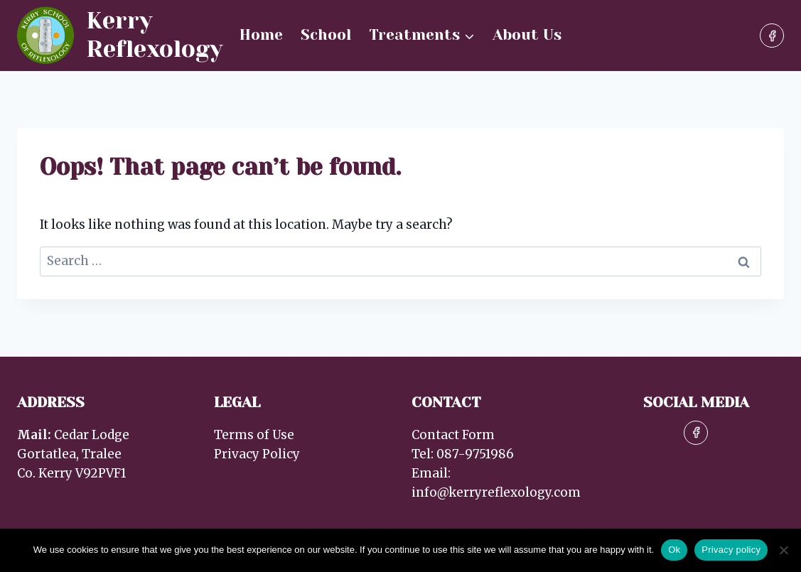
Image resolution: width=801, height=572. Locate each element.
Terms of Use (254, 435)
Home (261, 34)
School (326, 34)
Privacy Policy (257, 454)
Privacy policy (730, 549)
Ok (674, 549)
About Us (527, 34)
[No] (783, 550)
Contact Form (453, 435)
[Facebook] (772, 35)
